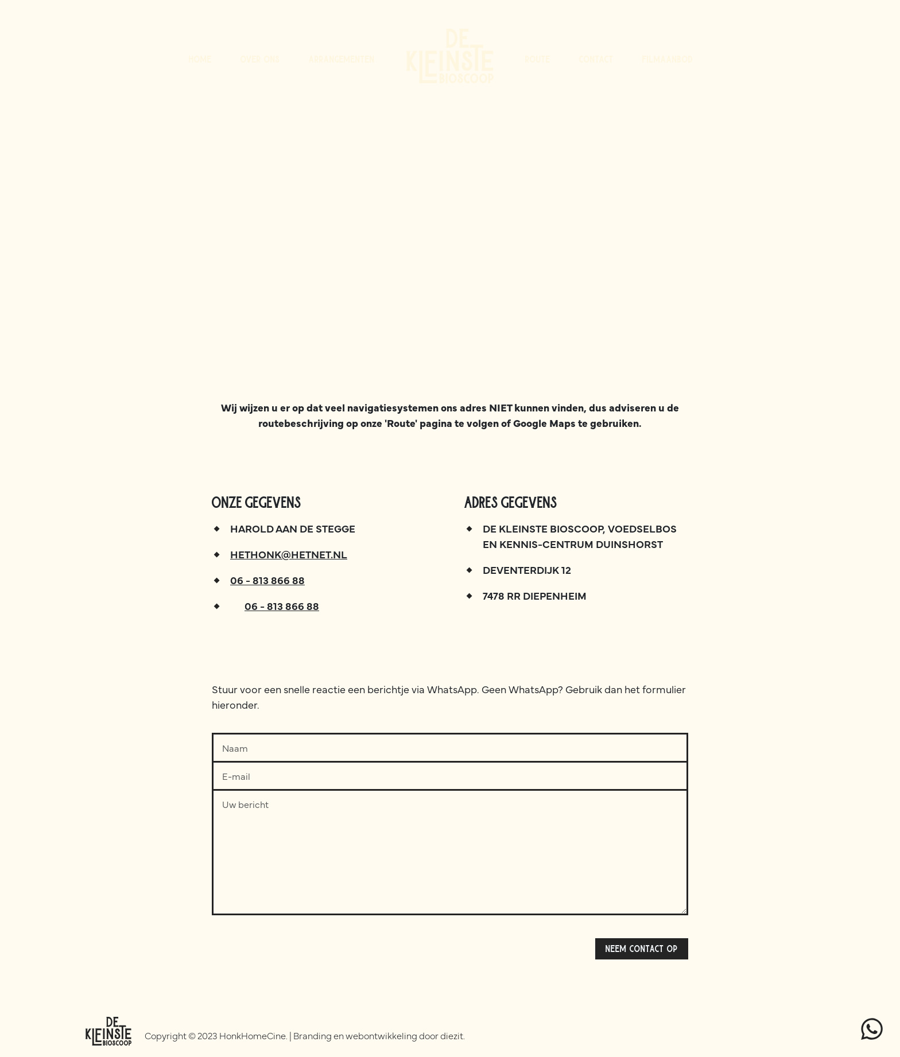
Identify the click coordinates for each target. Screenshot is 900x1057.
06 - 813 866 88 (267, 580)
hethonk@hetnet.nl (288, 554)
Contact (596, 59)
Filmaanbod (667, 59)
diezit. (452, 1035)
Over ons (260, 59)
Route (537, 59)
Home (200, 59)
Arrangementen (342, 59)
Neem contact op (642, 949)
